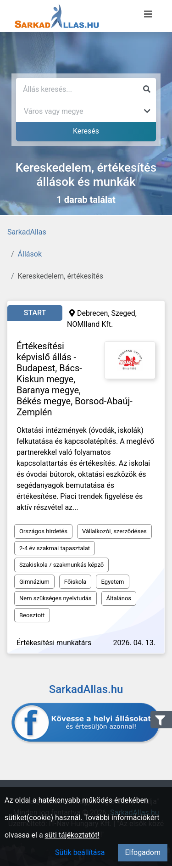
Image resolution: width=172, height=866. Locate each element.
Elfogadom (143, 852)
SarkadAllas (26, 232)
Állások (30, 254)
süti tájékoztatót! (72, 835)
